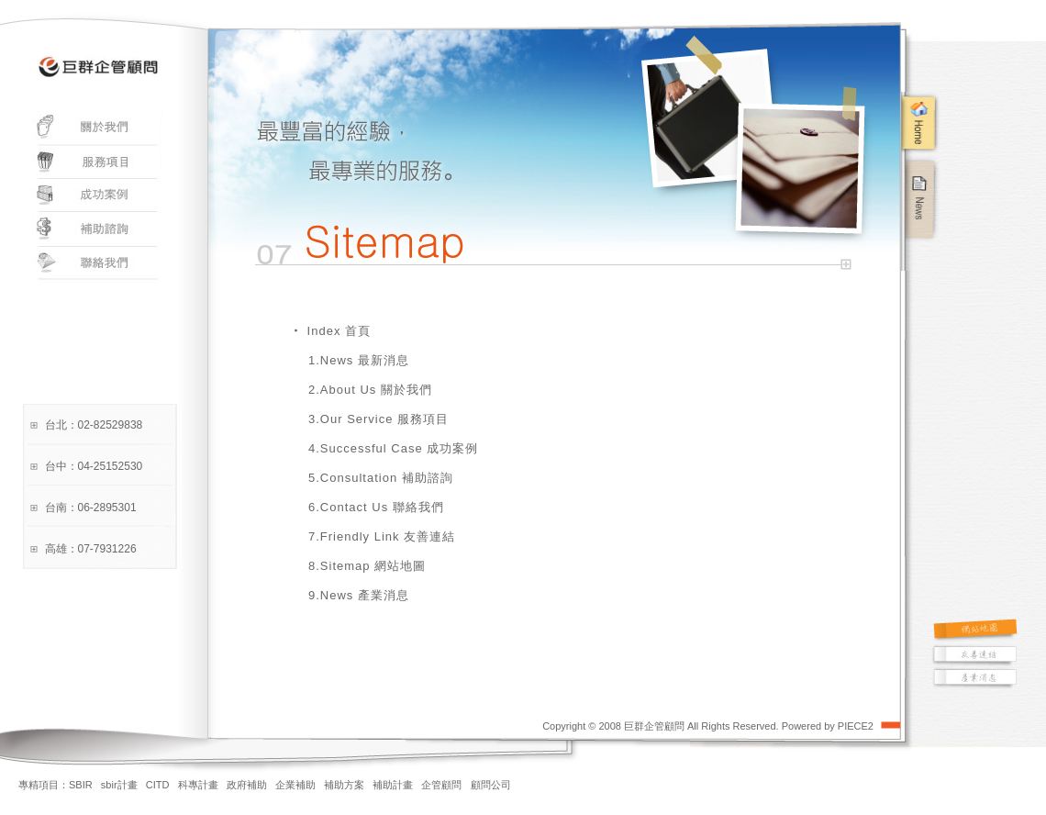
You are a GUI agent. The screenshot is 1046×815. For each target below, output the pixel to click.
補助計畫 (393, 784)
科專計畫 (198, 784)
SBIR (81, 784)
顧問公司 (491, 784)
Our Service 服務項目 (384, 419)
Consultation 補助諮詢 (386, 478)
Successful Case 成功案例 (399, 448)
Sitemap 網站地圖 (373, 566)
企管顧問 (441, 784)
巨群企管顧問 (654, 725)
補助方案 (344, 784)
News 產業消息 (364, 595)
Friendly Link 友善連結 (387, 536)
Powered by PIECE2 (828, 725)
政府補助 (247, 784)
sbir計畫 (119, 784)
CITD (158, 784)
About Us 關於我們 (376, 389)
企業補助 (295, 784)
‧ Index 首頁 (330, 331)
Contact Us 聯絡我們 (382, 507)
